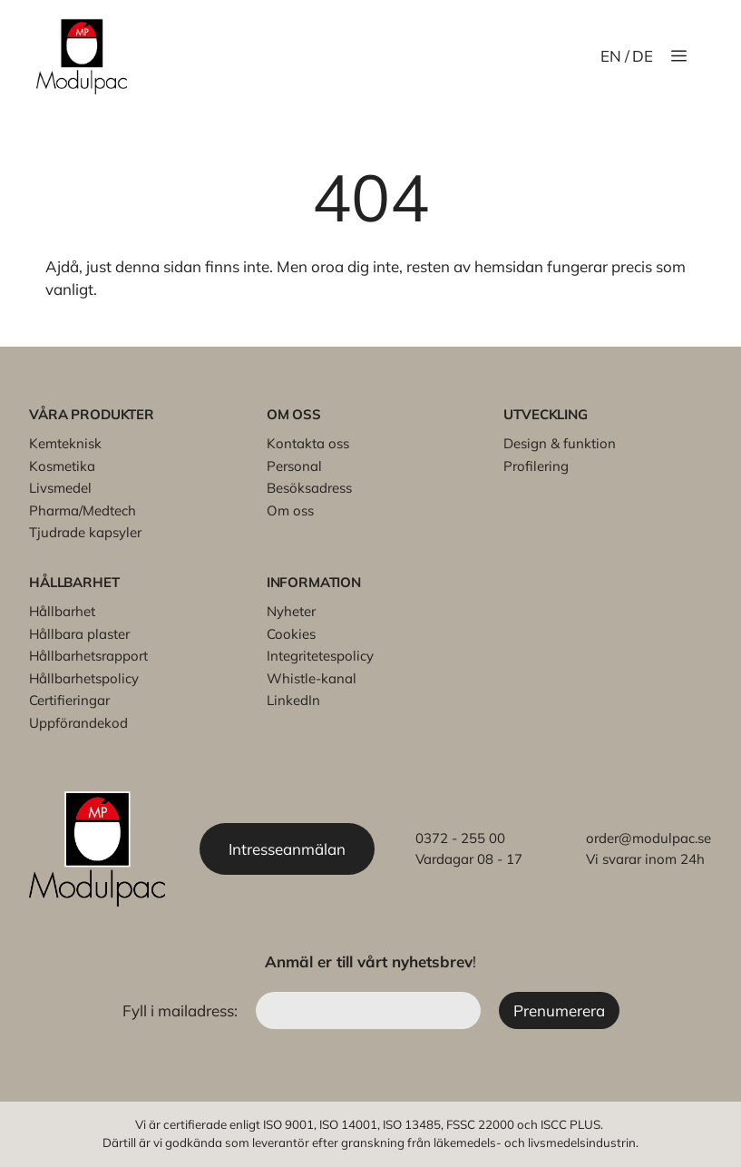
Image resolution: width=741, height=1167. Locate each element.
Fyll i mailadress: (181, 1010)
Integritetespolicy (320, 655)
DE (642, 55)
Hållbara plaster (79, 633)
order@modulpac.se (648, 838)
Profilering (536, 466)
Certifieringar (69, 700)
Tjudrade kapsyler (85, 532)
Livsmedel (60, 487)
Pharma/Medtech (82, 510)
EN (610, 55)
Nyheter (291, 611)
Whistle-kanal (311, 678)
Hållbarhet (62, 611)
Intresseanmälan (287, 848)
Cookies (291, 633)
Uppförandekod (78, 722)
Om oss (290, 510)
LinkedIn (293, 700)
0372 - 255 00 (460, 838)
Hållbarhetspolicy (84, 678)
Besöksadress (309, 487)
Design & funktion (559, 443)
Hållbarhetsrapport (88, 655)
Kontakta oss (308, 443)
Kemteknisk (65, 443)
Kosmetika (62, 466)
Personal (294, 466)
